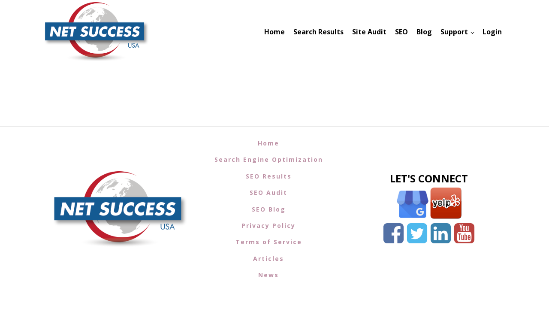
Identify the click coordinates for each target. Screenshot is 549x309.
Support (454, 31)
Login (492, 31)
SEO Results (269, 176)
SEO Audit (268, 192)
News (268, 275)
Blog (424, 31)
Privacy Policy (268, 225)
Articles (268, 258)
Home (274, 31)
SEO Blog (269, 209)
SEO (401, 31)
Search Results (318, 31)
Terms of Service (268, 242)
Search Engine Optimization (268, 159)
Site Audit (369, 31)
